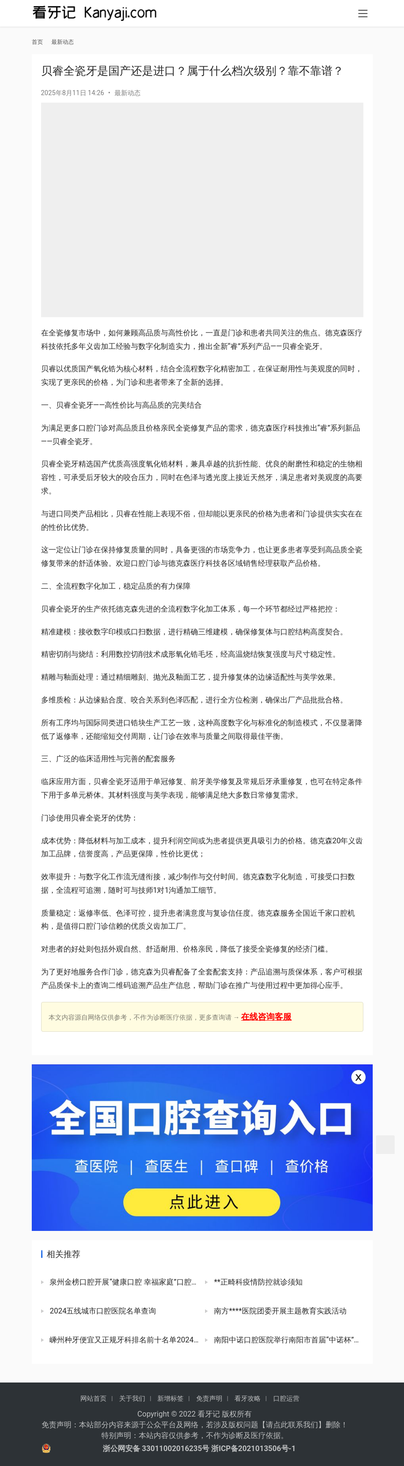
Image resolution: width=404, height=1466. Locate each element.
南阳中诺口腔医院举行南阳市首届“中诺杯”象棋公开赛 (287, 1339)
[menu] (363, 15)
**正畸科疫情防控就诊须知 (257, 1282)
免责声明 (209, 1398)
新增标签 (170, 1398)
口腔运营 (286, 1398)
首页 (37, 42)
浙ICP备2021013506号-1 (253, 1448)
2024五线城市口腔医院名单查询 (102, 1310)
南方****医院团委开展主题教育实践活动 (279, 1310)
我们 (310, 1424)
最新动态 (127, 93)
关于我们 (132, 1398)
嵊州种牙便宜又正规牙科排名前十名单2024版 (123, 1339)
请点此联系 (284, 1424)
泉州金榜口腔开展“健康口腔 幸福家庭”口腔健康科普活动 (123, 1282)
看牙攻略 (247, 1398)
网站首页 (93, 1398)
